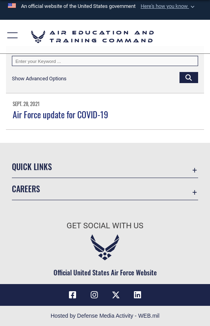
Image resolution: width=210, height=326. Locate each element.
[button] (168, 6)
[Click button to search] (188, 77)
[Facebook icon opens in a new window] (72, 295)
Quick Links (32, 166)
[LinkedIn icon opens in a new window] (137, 295)
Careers (26, 189)
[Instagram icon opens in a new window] (94, 295)
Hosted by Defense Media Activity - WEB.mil (105, 316)
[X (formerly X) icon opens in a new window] (116, 295)
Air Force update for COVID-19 (60, 114)
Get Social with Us (105, 225)
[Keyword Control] (105, 61)
